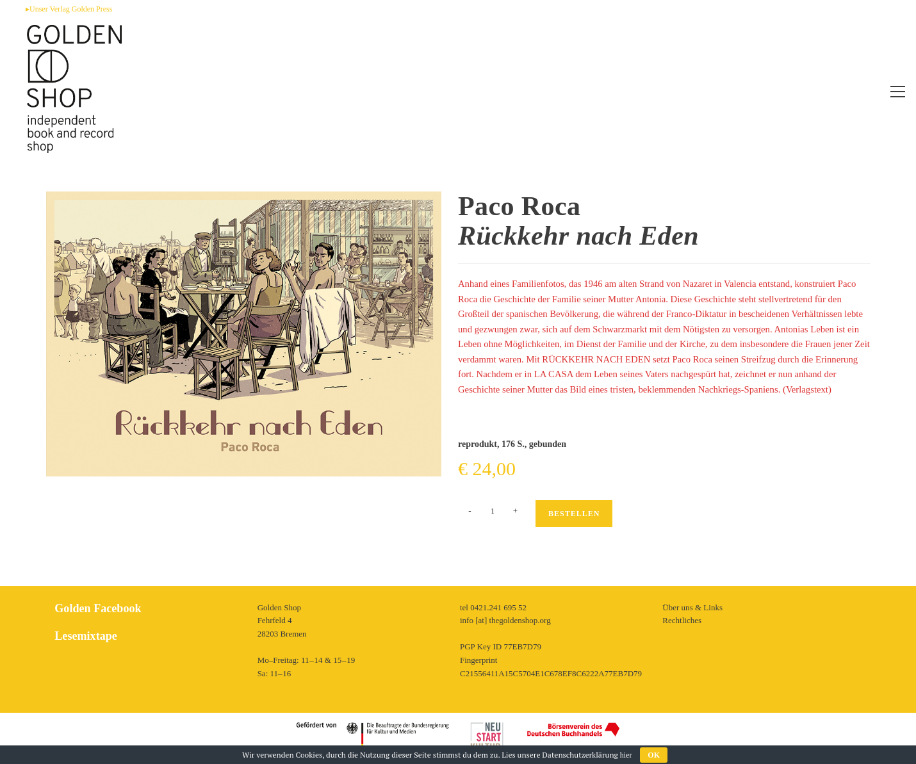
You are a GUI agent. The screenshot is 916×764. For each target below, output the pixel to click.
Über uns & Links (692, 607)
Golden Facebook (97, 608)
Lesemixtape (85, 636)
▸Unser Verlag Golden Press (69, 8)
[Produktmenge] (492, 511)
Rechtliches (681, 620)
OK (654, 755)
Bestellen (574, 513)
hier (626, 755)
